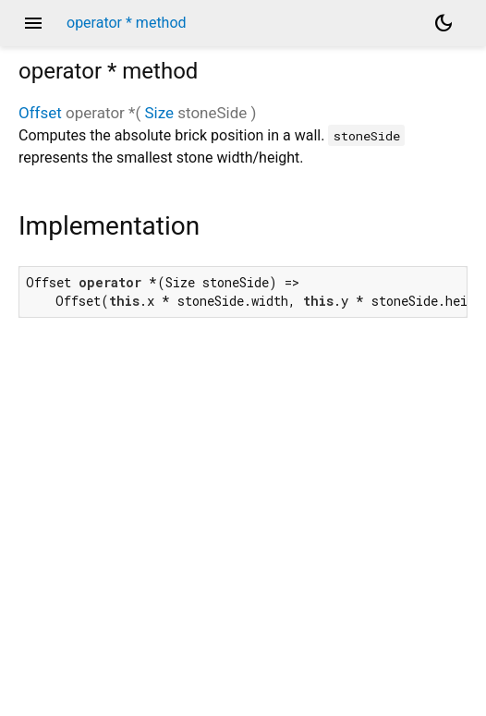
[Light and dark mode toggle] (443, 23)
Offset (40, 112)
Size (159, 112)
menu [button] (33, 23)
